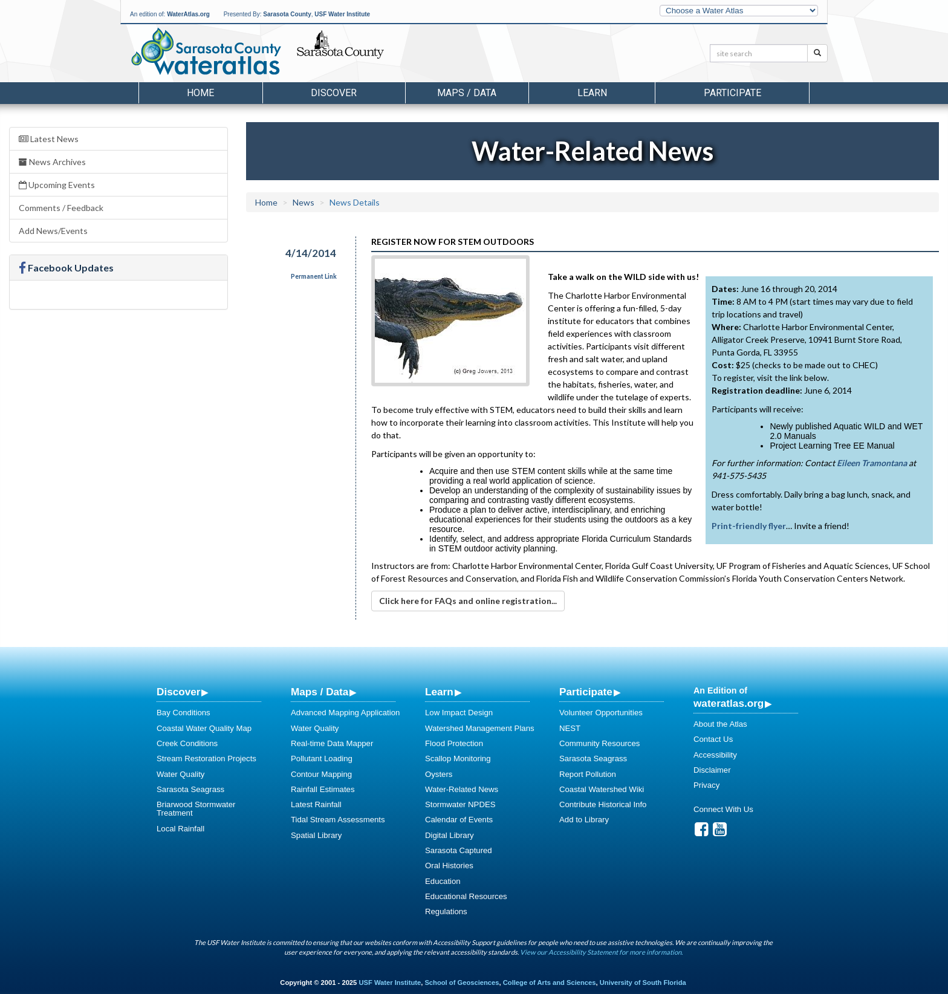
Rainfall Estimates (323, 789)
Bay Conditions (183, 712)
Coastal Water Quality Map (204, 728)
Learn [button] (592, 93)
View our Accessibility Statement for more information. (601, 952)
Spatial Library (316, 835)
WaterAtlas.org (188, 14)
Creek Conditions (187, 743)
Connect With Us (723, 809)
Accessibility (715, 754)
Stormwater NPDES (460, 804)
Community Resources (599, 743)
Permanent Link (314, 276)
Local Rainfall (180, 828)
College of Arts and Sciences (549, 982)
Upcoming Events (57, 185)
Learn (439, 692)
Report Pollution (587, 774)
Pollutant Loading (321, 758)
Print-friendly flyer (749, 526)
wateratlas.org (728, 703)
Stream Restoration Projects (206, 758)
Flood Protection (454, 743)
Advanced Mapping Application (345, 712)
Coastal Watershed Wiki (601, 789)
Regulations (446, 911)
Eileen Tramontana (872, 463)
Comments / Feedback (61, 208)
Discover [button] (334, 93)
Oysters (438, 774)
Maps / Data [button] (466, 93)
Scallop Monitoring (458, 758)
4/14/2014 (310, 253)
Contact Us (713, 739)
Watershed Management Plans (479, 728)
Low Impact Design (459, 712)
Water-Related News (461, 789)
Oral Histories (449, 865)
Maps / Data (319, 692)
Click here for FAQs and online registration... (468, 601)
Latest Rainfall (316, 804)
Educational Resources (466, 896)
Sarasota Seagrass (190, 789)
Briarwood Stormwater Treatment (196, 808)
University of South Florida (643, 982)
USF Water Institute (342, 14)
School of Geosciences (461, 982)
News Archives (52, 162)
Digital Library (449, 835)
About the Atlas (720, 724)
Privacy (706, 785)
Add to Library (584, 819)
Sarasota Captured (458, 850)
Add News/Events (53, 231)
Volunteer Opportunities (601, 712)
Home (200, 93)
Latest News (49, 139)
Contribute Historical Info (602, 804)
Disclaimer (712, 770)
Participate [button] (732, 93)
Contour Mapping (321, 774)
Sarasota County (287, 14)
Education (443, 881)
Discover (178, 692)
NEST (569, 728)
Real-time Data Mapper (332, 743)
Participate (585, 692)
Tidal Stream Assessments (338, 819)
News (303, 202)
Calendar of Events (459, 819)
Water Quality (180, 774)
